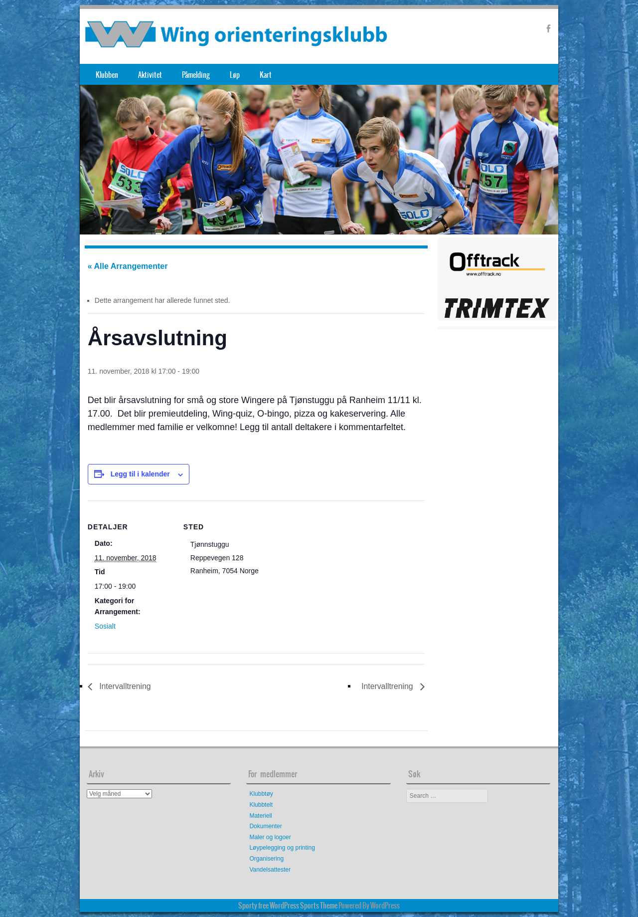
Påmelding (196, 74)
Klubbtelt (261, 804)
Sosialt (105, 626)
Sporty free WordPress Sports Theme (287, 905)
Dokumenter (265, 826)
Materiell (260, 815)
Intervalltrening (124, 686)
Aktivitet (150, 74)
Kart (266, 74)
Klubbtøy (261, 794)
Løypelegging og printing (282, 848)
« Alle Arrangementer (128, 266)
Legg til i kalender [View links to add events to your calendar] (140, 474)
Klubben (107, 74)
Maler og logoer (270, 837)
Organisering (266, 858)
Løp (235, 74)
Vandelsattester (270, 869)
